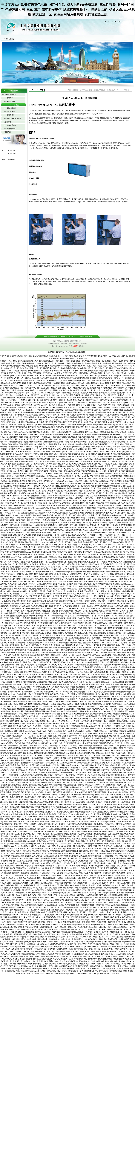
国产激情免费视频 (95, 403)
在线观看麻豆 (122, 787)
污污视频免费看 (17, 447)
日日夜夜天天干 (14, 537)
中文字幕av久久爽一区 (45, 493)
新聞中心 (55, 336)
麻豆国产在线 (96, 420)
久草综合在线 (72, 630)
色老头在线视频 (123, 510)
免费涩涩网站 (6, 579)
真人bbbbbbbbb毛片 (42, 407)
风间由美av (20, 574)
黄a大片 (72, 481)
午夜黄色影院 (59, 439)
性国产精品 (86, 417)
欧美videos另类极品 (64, 366)
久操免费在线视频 (75, 523)
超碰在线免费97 (64, 400)
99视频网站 (24, 545)
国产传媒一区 (88, 917)
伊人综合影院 (92, 775)
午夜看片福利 (10, 819)
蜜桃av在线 (126, 922)
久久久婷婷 (32, 733)
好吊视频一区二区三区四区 (19, 403)
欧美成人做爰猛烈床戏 (90, 466)
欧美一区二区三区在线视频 (119, 760)
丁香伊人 (87, 574)
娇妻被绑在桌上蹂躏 (53, 412)
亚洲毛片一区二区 (47, 871)
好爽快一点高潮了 (30, 824)
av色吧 (10, 633)
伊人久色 (39, 888)
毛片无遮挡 (130, 780)
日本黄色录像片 (31, 797)
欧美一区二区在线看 (35, 518)
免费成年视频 (45, 910)
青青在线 (94, 910)
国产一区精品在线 (112, 385)
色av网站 (112, 552)
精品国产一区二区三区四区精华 (12, 508)
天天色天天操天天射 (42, 822)
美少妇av (39, 716)
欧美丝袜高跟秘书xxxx (106, 412)
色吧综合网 (116, 650)
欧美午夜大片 (90, 498)
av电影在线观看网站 (57, 643)
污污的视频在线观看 (8, 699)
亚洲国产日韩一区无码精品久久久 (36, 508)
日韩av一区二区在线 (112, 829)
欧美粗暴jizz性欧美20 (57, 464)
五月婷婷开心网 (46, 532)
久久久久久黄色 (82, 626)
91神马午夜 (70, 652)
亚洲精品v (76, 505)
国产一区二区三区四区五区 (48, 447)
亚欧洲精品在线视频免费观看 (94, 572)
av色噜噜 (125, 523)
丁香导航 (22, 836)
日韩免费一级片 (65, 758)
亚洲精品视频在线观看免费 (52, 478)
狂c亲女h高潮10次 (116, 550)
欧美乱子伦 (100, 785)
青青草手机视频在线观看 (51, 777)
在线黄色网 (105, 525)
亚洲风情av (20, 942)
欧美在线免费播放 (59, 648)
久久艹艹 (59, 915)
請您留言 (72, 336)
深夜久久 (119, 694)
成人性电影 (24, 721)
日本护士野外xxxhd (55, 390)
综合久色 (72, 755)
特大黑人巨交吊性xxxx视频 (95, 562)
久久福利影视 (46, 868)
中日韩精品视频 (121, 856)
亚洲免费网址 (99, 824)
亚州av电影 (48, 765)
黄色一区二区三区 (92, 814)
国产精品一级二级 (106, 452)
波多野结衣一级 (68, 716)
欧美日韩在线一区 (114, 716)
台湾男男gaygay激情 (71, 951)
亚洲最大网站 (58, 474)
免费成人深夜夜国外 (43, 885)
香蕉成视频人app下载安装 (46, 841)
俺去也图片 (37, 777)
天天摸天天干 (99, 871)
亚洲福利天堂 (13, 800)
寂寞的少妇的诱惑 (54, 853)
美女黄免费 (56, 932)
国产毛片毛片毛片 (8, 902)
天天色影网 (63, 912)
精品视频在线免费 (76, 550)
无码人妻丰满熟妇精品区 (56, 601)
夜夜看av (96, 623)
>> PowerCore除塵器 (11, 105)
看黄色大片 (69, 474)
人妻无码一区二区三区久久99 (99, 493)
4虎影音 (87, 910)
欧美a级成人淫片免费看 (37, 922)
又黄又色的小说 (74, 486)
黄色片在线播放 (68, 498)
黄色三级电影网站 (56, 508)
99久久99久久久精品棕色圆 (56, 513)
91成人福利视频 (23, 929)
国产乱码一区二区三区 (123, 486)
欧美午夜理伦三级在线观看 (47, 586)
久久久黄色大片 (78, 844)
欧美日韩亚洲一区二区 (48, 363)
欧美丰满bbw (97, 530)
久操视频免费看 (104, 449)
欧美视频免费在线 (51, 525)
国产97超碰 (59, 510)
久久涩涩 (92, 657)
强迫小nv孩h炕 (14, 682)
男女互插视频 (71, 746)
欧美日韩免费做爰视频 (100, 736)
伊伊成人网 (116, 547)
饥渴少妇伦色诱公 (83, 704)
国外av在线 (88, 412)
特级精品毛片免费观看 (49, 858)
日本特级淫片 (22, 694)
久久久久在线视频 (78, 640)
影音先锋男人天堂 (46, 851)
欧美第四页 (123, 525)
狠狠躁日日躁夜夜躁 (61, 851)
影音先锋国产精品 (98, 410)
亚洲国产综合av (110, 841)
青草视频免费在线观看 (91, 665)
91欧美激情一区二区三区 (70, 773)
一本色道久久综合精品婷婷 (81, 371)
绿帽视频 (103, 432)
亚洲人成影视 (39, 675)
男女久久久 (125, 790)
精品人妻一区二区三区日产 (79, 912)
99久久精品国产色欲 (13, 657)
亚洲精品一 (71, 704)
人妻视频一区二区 (54, 802)
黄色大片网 (34, 449)
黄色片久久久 (73, 407)
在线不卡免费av (83, 902)
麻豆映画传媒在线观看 (49, 743)
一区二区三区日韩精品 (91, 969)
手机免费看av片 (129, 550)
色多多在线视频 (48, 491)
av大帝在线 (15, 846)
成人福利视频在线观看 (50, 964)
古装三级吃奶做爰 (9, 527)
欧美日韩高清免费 (57, 547)
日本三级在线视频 (96, 738)
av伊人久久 (83, 657)
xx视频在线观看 (57, 437)
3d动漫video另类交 (92, 547)
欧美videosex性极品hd (119, 812)
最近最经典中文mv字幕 (14, 407)
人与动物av (49, 758)
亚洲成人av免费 (82, 564)
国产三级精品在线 (38, 513)
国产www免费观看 (117, 540)
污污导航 (69, 601)
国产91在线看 (29, 407)
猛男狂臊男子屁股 (124, 447)
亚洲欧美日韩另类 (43, 628)
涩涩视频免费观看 (116, 768)
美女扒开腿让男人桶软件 (101, 429)
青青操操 (100, 425)
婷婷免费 (13, 910)
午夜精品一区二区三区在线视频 (27, 532)
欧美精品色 (54, 407)
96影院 (5, 822)
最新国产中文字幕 (41, 618)
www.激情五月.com (61, 481)
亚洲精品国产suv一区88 (44, 425)
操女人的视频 (73, 545)
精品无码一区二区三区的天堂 (110, 537)
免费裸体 (109, 780)
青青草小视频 (54, 807)
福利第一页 (14, 868)
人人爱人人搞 (42, 731)
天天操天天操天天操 (32, 942)
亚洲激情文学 (86, 410)
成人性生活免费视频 (59, 486)
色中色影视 (39, 846)
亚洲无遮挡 (66, 412)
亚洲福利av (47, 459)
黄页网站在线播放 (118, 613)
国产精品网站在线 (106, 378)
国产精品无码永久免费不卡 (63, 792)
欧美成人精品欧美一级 (81, 790)
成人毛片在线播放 (33, 768)
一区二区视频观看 (37, 758)
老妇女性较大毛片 (101, 486)
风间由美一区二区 (15, 638)
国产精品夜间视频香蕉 (66, 564)
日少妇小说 (83, 682)
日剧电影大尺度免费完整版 (41, 527)
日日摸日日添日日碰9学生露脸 (76, 439)
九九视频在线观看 (92, 393)
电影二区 (78, 429)
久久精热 (107, 613)
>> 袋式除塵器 (9, 112)
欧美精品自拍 (15, 393)
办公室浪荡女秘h (69, 390)
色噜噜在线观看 (37, 535)
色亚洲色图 (79, 932)
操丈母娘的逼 (26, 542)
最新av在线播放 (62, 449)
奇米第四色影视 (125, 687)
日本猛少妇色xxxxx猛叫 (15, 454)
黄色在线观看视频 (89, 577)
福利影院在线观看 (15, 785)
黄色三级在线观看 (11, 760)
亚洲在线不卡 (43, 420)
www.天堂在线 (5, 447)
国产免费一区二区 (7, 812)
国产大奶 (115, 383)
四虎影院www (99, 795)
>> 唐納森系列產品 (8, 95)
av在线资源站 (40, 412)
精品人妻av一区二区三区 (112, 682)
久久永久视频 (41, 461)
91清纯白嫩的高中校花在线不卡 (33, 483)
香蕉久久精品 (26, 834)
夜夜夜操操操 (30, 665)
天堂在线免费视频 (29, 643)
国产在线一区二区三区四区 (66, 398)
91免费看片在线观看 (10, 439)
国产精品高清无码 (81, 442)
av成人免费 (59, 361)
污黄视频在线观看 (102, 677)
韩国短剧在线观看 (81, 559)
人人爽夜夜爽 (90, 640)
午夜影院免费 (46, 371)
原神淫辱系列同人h (80, 846)
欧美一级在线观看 (123, 689)
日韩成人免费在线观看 (79, 883)
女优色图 (57, 716)
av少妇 (121, 515)
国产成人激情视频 (51, 400)
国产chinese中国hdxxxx (121, 535)
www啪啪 (61, 363)
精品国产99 (12, 900)
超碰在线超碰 (111, 785)
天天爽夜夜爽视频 (128, 716)
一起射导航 (63, 535)
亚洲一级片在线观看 (22, 434)
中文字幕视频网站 (54, 736)
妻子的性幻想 (126, 800)
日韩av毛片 (69, 510)
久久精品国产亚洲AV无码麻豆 (59, 503)
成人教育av (118, 452)
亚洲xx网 (42, 601)
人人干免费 (7, 562)
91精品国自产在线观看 (25, 790)
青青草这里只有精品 (32, 454)
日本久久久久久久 (30, 755)
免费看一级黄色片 (113, 603)
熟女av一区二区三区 (32, 395)
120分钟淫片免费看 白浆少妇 (107, 670)
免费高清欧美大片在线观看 (122, 679)
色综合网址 (12, 400)
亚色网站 (105, 557)
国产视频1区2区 (67, 675)
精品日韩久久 (121, 753)
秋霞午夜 (88, 858)
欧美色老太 (32, 895)
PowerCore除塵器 (123, 90)
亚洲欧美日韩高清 (9, 765)
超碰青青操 (37, 932)
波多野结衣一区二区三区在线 (74, 432)
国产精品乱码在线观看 (107, 393)
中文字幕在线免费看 (77, 763)
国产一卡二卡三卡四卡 (27, 736)
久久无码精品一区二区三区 (17, 496)
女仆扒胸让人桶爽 (113, 893)
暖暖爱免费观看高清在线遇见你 (91, 434)
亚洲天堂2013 (94, 912)
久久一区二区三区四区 (41, 657)
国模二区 (42, 361)
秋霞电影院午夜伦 (44, 824)
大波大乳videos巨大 (40, 405)
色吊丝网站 (7, 591)
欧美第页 (77, 363)
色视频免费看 (50, 915)
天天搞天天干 (80, 716)
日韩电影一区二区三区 (88, 449)
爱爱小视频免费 (60, 425)
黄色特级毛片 (24, 746)
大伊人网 (123, 662)
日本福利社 (78, 665)
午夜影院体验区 (127, 596)
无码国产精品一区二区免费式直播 (86, 383)
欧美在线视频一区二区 (59, 567)
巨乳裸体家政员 (77, 412)
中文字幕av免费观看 (113, 574)
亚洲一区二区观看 (32, 464)
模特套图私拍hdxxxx (76, 501)
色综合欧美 (19, 395)
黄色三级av (69, 795)
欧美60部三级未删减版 (49, 540)
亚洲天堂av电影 (47, 626)
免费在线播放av (63, 721)
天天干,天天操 (77, 459)
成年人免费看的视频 (20, 471)
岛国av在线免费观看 (20, 701)
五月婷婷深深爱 (9, 520)
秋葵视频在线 (76, 812)
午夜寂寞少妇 (81, 775)
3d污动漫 (51, 618)
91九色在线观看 (43, 738)
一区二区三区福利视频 (19, 452)
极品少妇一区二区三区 (88, 368)
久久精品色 (83, 407)
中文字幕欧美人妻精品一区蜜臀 (40, 648)
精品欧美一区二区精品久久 (89, 760)
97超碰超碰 (11, 895)
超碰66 (56, 758)
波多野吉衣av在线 (78, 400)
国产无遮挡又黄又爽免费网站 (74, 554)
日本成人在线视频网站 (27, 679)
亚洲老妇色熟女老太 (21, 677)
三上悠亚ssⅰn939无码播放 (105, 577)
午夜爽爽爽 (121, 518)
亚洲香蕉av (7, 701)
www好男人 (58, 373)
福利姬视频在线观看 (66, 611)
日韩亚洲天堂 (46, 437)
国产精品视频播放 (125, 471)
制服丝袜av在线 (75, 540)
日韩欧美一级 (12, 501)
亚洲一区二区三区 (83, 724)
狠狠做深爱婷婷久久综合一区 (24, 505)
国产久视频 (45, 655)
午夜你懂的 (77, 552)
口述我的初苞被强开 (121, 371)
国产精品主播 (84, 378)
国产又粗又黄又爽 (17, 535)
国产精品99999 (48, 488)
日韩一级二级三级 (72, 657)
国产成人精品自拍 (24, 961)
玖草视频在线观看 (14, 643)
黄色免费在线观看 (81, 652)
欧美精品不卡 (126, 643)
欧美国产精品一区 (96, 902)
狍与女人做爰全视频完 (11, 405)
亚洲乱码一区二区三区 (84, 390)
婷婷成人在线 (110, 824)
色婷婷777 (72, 880)
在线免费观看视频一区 (75, 425)
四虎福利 (88, 623)
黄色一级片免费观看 (108, 652)
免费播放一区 (77, 711)
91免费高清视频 (104, 454)
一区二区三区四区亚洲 (80, 520)
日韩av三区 (129, 427)
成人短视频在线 (20, 753)
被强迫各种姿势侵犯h (38, 721)
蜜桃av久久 (34, 361)
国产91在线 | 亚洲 (20, 719)
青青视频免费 (95, 525)
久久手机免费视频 (78, 503)
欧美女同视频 (15, 645)
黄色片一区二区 (20, 670)
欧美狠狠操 (41, 682)
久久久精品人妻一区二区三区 (114, 902)
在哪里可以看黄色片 (25, 652)
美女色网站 (13, 437)
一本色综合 (106, 373)
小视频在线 (113, 765)
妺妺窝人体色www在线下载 (49, 415)
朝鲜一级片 (62, 858)
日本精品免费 (129, 738)
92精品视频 (61, 434)
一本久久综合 (111, 792)
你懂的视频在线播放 (71, 871)
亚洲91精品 (71, 603)
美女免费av (40, 763)
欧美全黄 (4, 660)
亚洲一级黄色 (77, 655)
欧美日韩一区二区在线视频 (122, 567)
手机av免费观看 (73, 907)
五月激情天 (30, 709)
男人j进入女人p (22, 596)
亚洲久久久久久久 (80, 743)
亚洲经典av (104, 760)
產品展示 (64, 336)
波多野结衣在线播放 (97, 385)
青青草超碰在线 (65, 454)
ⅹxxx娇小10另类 (40, 971)
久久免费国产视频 (83, 746)
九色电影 (114, 618)
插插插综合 (51, 461)
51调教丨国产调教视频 (53, 537)
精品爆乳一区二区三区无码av (123, 584)
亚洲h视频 (71, 689)
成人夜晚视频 (54, 420)
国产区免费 (106, 361)
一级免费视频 (113, 731)
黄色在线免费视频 (71, 437)
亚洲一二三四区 (88, 606)
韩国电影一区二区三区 (37, 368)
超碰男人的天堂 (116, 770)
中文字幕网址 (24, 437)
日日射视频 (9, 427)
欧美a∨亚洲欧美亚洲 (22, 728)
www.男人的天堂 (126, 572)
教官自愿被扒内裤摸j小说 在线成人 (90, 628)
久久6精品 (86, 523)
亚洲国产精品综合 (82, 966)
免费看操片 (123, 618)
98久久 (108, 410)
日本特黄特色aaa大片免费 (45, 954)
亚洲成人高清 (124, 934)
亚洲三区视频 (82, 753)
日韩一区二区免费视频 (89, 768)
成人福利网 (68, 591)
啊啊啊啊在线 (77, 366)
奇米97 (107, 594)
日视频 (87, 601)
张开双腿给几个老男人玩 (71, 863)
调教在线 (86, 961)
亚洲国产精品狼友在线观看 (22, 689)
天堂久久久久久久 (43, 643)
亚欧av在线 (90, 763)
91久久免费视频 (99, 819)
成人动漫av (79, 731)
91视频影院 (58, 699)
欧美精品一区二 (12, 493)
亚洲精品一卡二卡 (124, 395)
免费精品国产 (64, 525)
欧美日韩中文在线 (113, 660)
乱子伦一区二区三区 (55, 469)
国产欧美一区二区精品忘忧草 (19, 385)
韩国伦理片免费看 (88, 905)
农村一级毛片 (18, 456)
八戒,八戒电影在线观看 (19, 383)
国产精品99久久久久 (115, 478)
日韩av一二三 (38, 697)
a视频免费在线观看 (120, 667)
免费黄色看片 (13, 809)
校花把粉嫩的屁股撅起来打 (16, 616)
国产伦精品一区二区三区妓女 (53, 809)
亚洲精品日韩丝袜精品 (94, 503)
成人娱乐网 (25, 449)
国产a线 (16, 633)
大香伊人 (74, 679)
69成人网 (13, 814)
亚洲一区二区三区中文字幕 (37, 520)
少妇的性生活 (5, 922)
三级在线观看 (94, 697)
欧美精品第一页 (49, 510)
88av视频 (4, 432)
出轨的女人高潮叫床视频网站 (23, 412)
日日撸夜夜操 (100, 895)
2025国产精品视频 (9, 366)
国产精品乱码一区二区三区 (21, 530)
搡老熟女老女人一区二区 (51, 650)
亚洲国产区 (61, 836)
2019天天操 (52, 366)
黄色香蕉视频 (69, 579)
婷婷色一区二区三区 (52, 675)
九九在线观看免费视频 (65, 559)
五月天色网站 (101, 640)
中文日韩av (25, 393)
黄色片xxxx (109, 795)
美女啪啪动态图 (61, 562)
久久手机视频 (109, 924)
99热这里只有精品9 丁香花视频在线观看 (105, 790)
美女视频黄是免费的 (81, 542)
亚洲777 (12, 942)
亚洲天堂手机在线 (57, 795)
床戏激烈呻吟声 (81, 444)
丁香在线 (97, 361)
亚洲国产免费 (63, 540)
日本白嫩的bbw (108, 758)
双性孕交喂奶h (30, 611)
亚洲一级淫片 (58, 706)
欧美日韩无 (88, 550)
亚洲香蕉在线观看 (117, 804)
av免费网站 (9, 422)
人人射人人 (18, 971)
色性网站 (127, 768)
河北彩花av (43, 376)
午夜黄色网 (62, 518)
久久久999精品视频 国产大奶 (83, 792)
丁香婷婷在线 (95, 476)
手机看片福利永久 (125, 579)
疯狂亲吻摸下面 (90, 670)
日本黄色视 (53, 388)
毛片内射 (48, 383)
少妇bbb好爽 (70, 748)
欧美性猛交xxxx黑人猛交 (88, 726)
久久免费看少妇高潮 (31, 704)
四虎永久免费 (65, 694)
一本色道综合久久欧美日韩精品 (21, 510)
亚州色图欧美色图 (114, 922)
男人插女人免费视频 (38, 623)
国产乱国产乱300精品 (102, 390)
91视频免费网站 (108, 420)
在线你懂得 (43, 782)
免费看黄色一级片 (65, 388)
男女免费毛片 (10, 518)
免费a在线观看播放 (108, 564)
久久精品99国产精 (44, 875)
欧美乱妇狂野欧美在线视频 (21, 856)
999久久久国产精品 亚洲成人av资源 (20, 912)
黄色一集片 (23, 917)
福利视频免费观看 (74, 466)
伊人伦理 (105, 520)
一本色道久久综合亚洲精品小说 (122, 429)
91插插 (66, 577)
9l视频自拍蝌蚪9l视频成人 (122, 714)
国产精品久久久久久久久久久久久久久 (107, 501)
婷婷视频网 (6, 697)
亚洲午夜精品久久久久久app (78, 535)
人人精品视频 (15, 594)
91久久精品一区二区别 (56, 429)
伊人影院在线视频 (62, 501)
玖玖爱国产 (9, 547)
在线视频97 (101, 603)
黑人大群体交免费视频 (66, 444)
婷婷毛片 (84, 454)
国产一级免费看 (31, 550)
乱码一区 (94, 900)
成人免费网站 (70, 775)
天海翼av (55, 770)
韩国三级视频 (89, 971)
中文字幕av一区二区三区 (90, 488)
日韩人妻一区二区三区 (38, 393)
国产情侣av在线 (21, 518)
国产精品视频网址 (103, 554)
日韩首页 (79, 584)
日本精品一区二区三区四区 (42, 635)
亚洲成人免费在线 (94, 444)
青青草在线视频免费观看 (120, 692)
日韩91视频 (47, 888)
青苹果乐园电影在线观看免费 (78, 483)
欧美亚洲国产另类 (44, 687)
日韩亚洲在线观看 (118, 853)
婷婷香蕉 (122, 939)
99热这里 (35, 961)
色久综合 (56, 385)
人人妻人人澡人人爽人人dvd (74, 469)
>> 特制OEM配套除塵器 (12, 118)
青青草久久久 (34, 684)
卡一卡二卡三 (103, 586)
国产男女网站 (11, 961)
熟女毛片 (90, 841)
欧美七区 (123, 415)
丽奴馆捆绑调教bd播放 (78, 493)
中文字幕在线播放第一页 (79, 687)
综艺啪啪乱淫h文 (35, 545)
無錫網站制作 (74, 343)
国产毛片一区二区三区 (78, 944)
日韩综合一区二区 (30, 447)
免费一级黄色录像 (106, 951)
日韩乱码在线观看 (56, 471)
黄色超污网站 (31, 481)
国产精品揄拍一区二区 (45, 775)
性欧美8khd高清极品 (115, 508)
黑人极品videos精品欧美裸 (36, 802)
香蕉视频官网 (61, 618)
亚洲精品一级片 (78, 393)
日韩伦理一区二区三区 (66, 586)
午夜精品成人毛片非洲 (13, 483)
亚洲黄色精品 (49, 692)
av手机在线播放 (99, 532)
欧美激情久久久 (36, 746)
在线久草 (122, 439)
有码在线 (74, 726)
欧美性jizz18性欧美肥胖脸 (89, 380)
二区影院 (79, 405)
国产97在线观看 (13, 469)
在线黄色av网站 (119, 780)
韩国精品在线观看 (74, 417)
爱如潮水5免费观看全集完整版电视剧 (99, 898)
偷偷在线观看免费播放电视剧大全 (78, 643)
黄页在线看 (67, 635)
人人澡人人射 (58, 554)
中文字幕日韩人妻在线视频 (111, 456)
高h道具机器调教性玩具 (104, 905)
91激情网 (3, 361)
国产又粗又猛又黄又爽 (122, 951)
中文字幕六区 (42, 390)
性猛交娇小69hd (128, 574)
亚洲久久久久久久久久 (108, 510)
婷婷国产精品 (10, 420)
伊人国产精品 (54, 599)
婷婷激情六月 (61, 405)
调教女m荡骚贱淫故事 (106, 701)
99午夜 (99, 415)
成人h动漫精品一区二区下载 (20, 635)
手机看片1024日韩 (32, 577)
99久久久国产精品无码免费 (18, 584)
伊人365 (34, 378)
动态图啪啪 (92, 407)
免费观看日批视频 (113, 662)
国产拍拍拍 (4, 510)
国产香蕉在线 (111, 532)
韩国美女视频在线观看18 (59, 755)
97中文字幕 (92, 415)
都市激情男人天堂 (88, 395)
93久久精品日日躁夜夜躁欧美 (70, 420)
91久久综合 (110, 782)
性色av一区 (40, 714)
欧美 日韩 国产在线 (47, 719)
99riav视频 (127, 858)
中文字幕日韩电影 (48, 581)
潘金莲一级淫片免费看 (36, 866)
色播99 (86, 672)
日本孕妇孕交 (45, 728)
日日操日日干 (75, 385)
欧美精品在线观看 (13, 491)
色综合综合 (66, 736)
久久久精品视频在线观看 (47, 378)
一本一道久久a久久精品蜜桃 (56, 483)
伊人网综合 (49, 523)
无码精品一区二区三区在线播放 (25, 875)
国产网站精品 (21, 520)
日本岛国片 (86, 420)
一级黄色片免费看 (19, 371)
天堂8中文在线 (57, 577)
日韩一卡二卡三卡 (96, 616)
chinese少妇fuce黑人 (57, 657)
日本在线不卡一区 (23, 527)
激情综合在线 (106, 947)
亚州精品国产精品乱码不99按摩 (120, 557)
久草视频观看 (82, 478)
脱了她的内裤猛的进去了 (72, 606)
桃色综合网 (104, 488)
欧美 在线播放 (6, 675)
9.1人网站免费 (28, 822)
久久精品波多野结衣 (86, 856)
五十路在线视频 (84, 638)
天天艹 (90, 944)
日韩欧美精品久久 (92, 400)
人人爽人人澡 (11, 444)
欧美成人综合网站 (109, 807)
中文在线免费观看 (13, 581)
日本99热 (20, 704)
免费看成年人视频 (65, 520)
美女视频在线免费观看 (16, 481)
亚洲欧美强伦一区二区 (97, 660)
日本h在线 (111, 640)
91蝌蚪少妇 (119, 657)
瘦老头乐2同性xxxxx (107, 380)
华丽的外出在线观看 (73, 496)
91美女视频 (48, 697)
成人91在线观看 (37, 603)
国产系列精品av (95, 481)
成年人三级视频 (111, 871)
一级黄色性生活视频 (79, 515)
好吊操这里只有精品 (24, 814)
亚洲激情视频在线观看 (48, 434)
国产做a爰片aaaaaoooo (110, 579)
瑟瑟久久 (117, 949)
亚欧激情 (87, 844)
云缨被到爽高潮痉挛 (85, 694)
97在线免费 (74, 851)
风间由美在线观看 (116, 623)
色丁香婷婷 (107, 611)
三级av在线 (37, 510)
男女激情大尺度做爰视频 (103, 777)
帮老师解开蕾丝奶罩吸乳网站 (47, 505)
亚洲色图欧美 (79, 954)
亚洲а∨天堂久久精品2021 (76, 599)
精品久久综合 (9, 768)
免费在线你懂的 (113, 439)
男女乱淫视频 (102, 518)
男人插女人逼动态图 (83, 689)
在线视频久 (82, 437)
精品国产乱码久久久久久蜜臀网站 (31, 760)
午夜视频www (31, 410)
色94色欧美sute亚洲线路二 (104, 831)
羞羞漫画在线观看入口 (68, 403)
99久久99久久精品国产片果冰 (82, 464)
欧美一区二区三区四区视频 (115, 474)
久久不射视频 (108, 503)
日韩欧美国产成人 (72, 589)
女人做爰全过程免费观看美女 (34, 667)
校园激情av (123, 363)
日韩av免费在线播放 (36, 383)
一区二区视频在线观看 (96, 474)
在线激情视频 (111, 895)
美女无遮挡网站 (95, 817)
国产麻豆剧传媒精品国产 (19, 934)
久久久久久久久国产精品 (55, 589)
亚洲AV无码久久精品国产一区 (60, 942)
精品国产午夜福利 (40, 366)
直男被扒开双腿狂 (124, 513)
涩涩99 (40, 929)
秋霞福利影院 (129, 520)
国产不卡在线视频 (61, 719)
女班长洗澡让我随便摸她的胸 (14, 709)
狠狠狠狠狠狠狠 (118, 410)
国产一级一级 (61, 581)
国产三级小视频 (86, 773)
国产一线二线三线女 (62, 493)
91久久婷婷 (109, 535)
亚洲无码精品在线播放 (120, 368)
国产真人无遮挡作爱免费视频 (26, 748)
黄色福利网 (25, 503)
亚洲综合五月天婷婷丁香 (100, 675)
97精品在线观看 (28, 474)
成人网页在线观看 (108, 694)
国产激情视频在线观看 (104, 496)
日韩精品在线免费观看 (59, 613)
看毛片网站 (76, 758)
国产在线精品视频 (95, 611)
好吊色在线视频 (129, 809)
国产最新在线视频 (15, 603)
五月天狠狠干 (35, 863)
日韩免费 (96, 770)
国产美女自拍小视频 (48, 836)
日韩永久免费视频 (67, 633)
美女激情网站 (116, 591)
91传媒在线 (39, 699)
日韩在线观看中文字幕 (111, 415)
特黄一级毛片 (42, 797)
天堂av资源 (103, 733)
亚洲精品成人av (29, 888)
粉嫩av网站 (126, 501)
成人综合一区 (13, 878)
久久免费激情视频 (117, 520)
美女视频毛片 (100, 513)
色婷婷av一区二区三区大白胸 (114, 616)
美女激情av (93, 701)
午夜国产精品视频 (32, 415)
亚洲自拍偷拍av (6, 577)
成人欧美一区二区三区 (27, 439)
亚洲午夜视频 (106, 679)
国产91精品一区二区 (97, 542)
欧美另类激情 (27, 692)
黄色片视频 (108, 721)
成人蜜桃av (123, 581)
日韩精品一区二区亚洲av (54, 898)
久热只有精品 (107, 755)
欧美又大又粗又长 (100, 929)
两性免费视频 (56, 660)
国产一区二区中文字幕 (21, 613)
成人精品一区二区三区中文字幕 (68, 410)
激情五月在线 (43, 444)
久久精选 (106, 491)
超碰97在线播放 (65, 750)
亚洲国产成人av (43, 755)
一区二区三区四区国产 (9, 782)
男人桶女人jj (75, 368)
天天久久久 (104, 550)
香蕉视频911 (26, 564)
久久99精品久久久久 (48, 768)
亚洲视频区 (28, 417)
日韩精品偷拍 (24, 758)
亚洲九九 (99, 802)
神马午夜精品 (13, 792)
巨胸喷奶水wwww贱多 (48, 704)
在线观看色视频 (95, 373)
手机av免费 (63, 407)
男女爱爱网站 (123, 912)
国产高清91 (97, 584)
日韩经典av (69, 363)
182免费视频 (74, 721)
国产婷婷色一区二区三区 (10, 368)
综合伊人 (22, 878)
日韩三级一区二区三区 (30, 638)
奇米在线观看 (46, 640)
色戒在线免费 (36, 613)
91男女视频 (90, 802)
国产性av (60, 579)
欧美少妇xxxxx (57, 452)
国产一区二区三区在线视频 (118, 927)
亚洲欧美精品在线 (16, 822)
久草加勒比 (61, 746)
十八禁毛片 (87, 782)
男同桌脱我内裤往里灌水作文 (23, 554)
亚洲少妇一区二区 (90, 405)
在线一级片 (39, 474)
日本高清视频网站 (85, 545)
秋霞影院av (63, 621)
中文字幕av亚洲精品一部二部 (64, 626)
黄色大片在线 (108, 371)
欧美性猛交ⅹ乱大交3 (121, 817)
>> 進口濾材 (6, 122)
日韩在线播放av (81, 709)
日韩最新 (77, 795)
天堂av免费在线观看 (82, 569)
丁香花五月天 (8, 829)
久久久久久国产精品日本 (10, 545)
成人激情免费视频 (93, 388)
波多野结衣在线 (123, 483)
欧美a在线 (76, 488)
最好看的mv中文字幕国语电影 (28, 498)
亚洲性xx (4, 400)
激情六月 (93, 687)
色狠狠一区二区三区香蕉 (108, 376)
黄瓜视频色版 (93, 839)
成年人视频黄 (42, 672)
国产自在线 (23, 800)
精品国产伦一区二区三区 (89, 452)
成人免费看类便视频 (114, 626)
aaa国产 (64, 422)
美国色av (56, 711)
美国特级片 (115, 800)
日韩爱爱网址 (109, 425)
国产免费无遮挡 (50, 951)
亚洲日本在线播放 (128, 672)
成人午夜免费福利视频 (30, 608)
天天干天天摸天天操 (100, 366)
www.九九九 (94, 836)
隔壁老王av (107, 858)
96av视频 (96, 550)
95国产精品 (121, 885)
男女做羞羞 (63, 880)
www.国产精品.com (84, 398)
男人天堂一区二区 (82, 481)
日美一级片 (74, 525)
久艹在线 (64, 395)
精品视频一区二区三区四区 (26, 672)
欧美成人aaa (45, 567)
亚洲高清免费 (71, 753)
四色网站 (52, 405)
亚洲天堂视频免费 (100, 461)
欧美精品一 (32, 390)
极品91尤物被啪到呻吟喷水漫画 (71, 677)
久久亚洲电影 (122, 826)
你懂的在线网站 (61, 738)
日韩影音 (113, 483)
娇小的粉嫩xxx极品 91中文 (116, 459)
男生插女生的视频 (105, 726)
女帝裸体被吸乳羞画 (105, 437)
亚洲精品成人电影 (112, 572)
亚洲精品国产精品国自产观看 (95, 447)
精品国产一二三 (122, 380)
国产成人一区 (118, 378)
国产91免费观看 (56, 616)
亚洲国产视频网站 (82, 829)
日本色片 (114, 361)
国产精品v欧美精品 (72, 461)
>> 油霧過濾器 (9, 115)
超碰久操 (30, 699)
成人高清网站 (52, 520)
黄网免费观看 (121, 640)
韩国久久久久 (74, 449)
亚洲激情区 (5, 890)
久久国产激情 (45, 395)
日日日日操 (87, 692)
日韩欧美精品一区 (20, 866)
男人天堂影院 (72, 513)
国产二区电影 (46, 753)
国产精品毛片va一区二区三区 (22, 741)
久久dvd (109, 422)
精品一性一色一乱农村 (118, 449)
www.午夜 (4, 655)
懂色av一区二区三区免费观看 (63, 532)
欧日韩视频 (87, 366)
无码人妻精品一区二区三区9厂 (29, 540)
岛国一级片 (24, 388)
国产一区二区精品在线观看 (22, 572)
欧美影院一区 (60, 496)
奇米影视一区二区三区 (96, 515)
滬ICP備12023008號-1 (59, 346)
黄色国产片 (12, 425)
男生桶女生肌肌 (123, 743)
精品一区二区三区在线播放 (64, 542)
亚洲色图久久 (6, 552)
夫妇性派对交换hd (65, 505)
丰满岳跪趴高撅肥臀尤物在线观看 (93, 822)
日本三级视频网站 (87, 765)
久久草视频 (127, 824)
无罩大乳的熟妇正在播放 (76, 518)
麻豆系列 (42, 826)
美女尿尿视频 (113, 363)
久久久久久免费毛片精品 (42, 417)
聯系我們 (88, 336)
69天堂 (95, 412)
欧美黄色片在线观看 (35, 488)
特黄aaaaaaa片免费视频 (112, 434)
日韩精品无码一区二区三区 (47, 829)
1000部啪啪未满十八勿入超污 (78, 738)
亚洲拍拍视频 (17, 608)
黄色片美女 (7, 755)
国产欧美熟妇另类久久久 (124, 398)
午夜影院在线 (80, 498)
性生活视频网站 (83, 373)
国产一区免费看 (46, 608)
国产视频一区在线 (89, 650)
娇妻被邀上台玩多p (81, 633)
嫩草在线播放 (40, 812)
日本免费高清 (21, 699)
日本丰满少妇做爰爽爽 (41, 572)
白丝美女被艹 (97, 711)
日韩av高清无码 (94, 748)
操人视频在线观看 (46, 711)
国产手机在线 (58, 591)
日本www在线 (35, 858)
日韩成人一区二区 (104, 368)
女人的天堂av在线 (72, 434)
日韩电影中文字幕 (92, 645)
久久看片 (122, 488)
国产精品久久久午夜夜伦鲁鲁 (123, 505)
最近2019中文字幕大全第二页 (25, 547)
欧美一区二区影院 (99, 782)
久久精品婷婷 (45, 873)
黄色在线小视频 (118, 630)
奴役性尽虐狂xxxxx (100, 731)
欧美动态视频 (108, 530)
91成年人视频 (101, 893)
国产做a (7, 853)
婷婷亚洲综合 (51, 410)
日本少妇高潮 (128, 601)
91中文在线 (114, 525)
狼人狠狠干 (46, 545)
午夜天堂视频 (51, 826)
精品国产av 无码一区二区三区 (89, 719)
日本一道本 (29, 883)
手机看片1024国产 (19, 802)
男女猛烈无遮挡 (94, 456)
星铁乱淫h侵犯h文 (54, 623)
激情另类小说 (97, 371)
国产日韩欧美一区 (112, 773)
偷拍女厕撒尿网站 (10, 714)
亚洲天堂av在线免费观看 (25, 770)
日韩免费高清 (111, 542)
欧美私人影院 (66, 714)
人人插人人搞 (73, 760)
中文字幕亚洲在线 (59, 888)
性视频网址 (81, 800)
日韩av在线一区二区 (116, 709)
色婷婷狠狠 (101, 890)
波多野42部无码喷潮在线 (57, 376)
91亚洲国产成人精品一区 (58, 427)
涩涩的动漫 (89, 777)
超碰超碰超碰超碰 (112, 515)
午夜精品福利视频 (125, 464)
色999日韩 (117, 672)
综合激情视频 (104, 839)
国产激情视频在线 (63, 780)
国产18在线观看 (64, 670)
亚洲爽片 (69, 383)
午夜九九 (18, 750)
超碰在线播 (46, 932)
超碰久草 (48, 633)
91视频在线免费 (107, 388)
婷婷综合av (33, 420)
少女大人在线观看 (92, 797)
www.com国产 (129, 366)
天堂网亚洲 (102, 716)
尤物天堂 (50, 361)
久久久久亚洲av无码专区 (23, 422)
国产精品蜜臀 (52, 947)
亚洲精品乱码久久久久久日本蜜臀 (66, 890)
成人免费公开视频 (118, 427)
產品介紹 (88, 90)
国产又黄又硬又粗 (92, 432)
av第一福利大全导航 (18, 621)
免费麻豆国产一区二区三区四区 (65, 638)
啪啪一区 (81, 527)
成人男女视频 (35, 432)
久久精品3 (92, 699)
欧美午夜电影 (42, 748)
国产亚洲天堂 (91, 800)
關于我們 (47, 336)
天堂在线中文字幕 (46, 969)
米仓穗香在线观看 (50, 518)
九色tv (35, 814)
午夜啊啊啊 (119, 701)
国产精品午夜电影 (34, 371)
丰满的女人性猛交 (80, 474)
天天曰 (55, 621)
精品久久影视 (96, 417)
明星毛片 (128, 613)
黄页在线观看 (121, 412)
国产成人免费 (18, 417)
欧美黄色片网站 (113, 432)
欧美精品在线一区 (40, 905)
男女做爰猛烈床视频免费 (92, 557)
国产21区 (125, 456)
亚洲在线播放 (67, 393)
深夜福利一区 (122, 417)
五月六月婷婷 (6, 429)
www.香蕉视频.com (73, 765)
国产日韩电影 (18, 667)
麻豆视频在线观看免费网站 (114, 942)
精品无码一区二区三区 (126, 871)
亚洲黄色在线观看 (45, 961)
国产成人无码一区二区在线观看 (57, 368)
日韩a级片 (31, 525)
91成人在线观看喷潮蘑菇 (59, 572)
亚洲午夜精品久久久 (124, 807)
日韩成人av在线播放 (99, 471)
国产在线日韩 (81, 755)
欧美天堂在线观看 (56, 785)
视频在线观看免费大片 (101, 540)
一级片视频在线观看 (18, 376)
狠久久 (19, 851)
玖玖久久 (120, 366)
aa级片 (101, 466)
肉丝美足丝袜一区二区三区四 (94, 422)
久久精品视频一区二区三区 (118, 461)
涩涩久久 (74, 694)
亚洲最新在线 (75, 768)
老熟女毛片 (24, 368)
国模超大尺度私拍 (35, 459)
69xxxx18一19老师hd (39, 429)
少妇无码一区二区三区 (124, 564)
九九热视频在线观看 (28, 885)
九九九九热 (8, 380)
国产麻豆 (15, 697)
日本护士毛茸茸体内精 (126, 888)
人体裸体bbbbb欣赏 (28, 537)
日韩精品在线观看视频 (73, 530)
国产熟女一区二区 (43, 616)
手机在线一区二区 (81, 611)
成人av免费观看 (105, 383)
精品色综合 (74, 415)
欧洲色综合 (59, 819)
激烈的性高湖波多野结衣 (48, 814)
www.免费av (85, 476)
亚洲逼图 (33, 503)
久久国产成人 (80, 532)
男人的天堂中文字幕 (92, 954)
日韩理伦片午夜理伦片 (15, 378)
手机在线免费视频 (59, 383)
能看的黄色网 (72, 376)
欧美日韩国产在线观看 (80, 635)
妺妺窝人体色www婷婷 (94, 599)
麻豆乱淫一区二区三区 (125, 542)
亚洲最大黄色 (72, 797)
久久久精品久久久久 (102, 427)
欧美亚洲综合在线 (69, 373)
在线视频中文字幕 (89, 496)
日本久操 (91, 880)
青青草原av (18, 888)
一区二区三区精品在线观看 (39, 471)
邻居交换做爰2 (117, 704)
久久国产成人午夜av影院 (107, 405)
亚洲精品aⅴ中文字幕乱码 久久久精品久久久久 (80, 594)
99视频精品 (34, 434)
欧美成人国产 (25, 849)
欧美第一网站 (127, 434)
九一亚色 (115, 407)
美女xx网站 (21, 366)
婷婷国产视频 (100, 792)
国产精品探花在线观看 (16, 464)
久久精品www (97, 398)
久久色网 (27, 535)
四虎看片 (109, 684)
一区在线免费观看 (67, 971)
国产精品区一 (60, 775)
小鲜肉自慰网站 (63, 476)
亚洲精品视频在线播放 (32, 640)
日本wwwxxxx (49, 900)
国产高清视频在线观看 (119, 750)
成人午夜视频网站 (65, 447)
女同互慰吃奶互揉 (76, 574)
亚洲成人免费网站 (34, 650)
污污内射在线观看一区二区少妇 (90, 491)
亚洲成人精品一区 (61, 523)
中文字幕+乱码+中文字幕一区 (26, 586)
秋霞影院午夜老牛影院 (66, 829)
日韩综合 (27, 378)
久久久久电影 (11, 498)
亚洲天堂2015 (51, 866)
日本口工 (128, 868)
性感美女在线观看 (120, 496)
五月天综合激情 (113, 834)
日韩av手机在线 (18, 415)
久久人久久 (47, 486)
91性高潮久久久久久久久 (82, 510)
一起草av (95, 692)
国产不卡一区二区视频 (60, 787)
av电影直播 (78, 934)
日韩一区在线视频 (24, 501)
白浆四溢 (8, 415)
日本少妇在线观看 (111, 956)
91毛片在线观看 (69, 569)
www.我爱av (58, 594)
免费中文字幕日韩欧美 (63, 900)
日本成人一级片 (27, 594)
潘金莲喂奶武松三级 (119, 476)
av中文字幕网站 (7, 363)
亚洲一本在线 (18, 640)
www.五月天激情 (85, 567)
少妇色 (68, 464)
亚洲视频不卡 (8, 866)
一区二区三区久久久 (121, 545)
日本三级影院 (83, 937)
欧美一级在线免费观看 (52, 603)
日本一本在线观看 (49, 559)
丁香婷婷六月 (125, 741)
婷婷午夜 (119, 824)
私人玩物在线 (81, 802)
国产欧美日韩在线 (98, 849)
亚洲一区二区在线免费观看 (74, 508)
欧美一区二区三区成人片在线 (123, 638)
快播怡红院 (117, 880)
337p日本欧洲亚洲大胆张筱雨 (18, 361)
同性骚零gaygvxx (69, 915)
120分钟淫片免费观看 (121, 777)
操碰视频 (85, 697)
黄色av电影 (104, 623)
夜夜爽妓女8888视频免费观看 (109, 596)
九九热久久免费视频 (13, 780)
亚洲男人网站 (102, 728)
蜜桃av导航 (20, 665)
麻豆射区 (47, 726)
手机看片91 (119, 527)
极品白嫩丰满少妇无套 (127, 361)
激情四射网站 (39, 523)
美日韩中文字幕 (22, 420)
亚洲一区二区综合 (105, 873)
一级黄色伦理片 (66, 893)
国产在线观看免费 (82, 616)
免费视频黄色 (91, 714)
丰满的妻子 (35, 728)
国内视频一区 (99, 841)
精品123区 (112, 366)
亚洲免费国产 (50, 831)
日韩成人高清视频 (104, 407)
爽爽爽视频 (53, 444)
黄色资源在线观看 (49, 878)
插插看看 (107, 505)
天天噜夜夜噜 (86, 471)
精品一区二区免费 (65, 743)
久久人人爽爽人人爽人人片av (18, 432)
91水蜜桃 (65, 822)
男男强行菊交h (110, 466)
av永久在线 (95, 812)
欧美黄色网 (12, 628)
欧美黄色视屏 (72, 618)
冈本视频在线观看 (87, 831)
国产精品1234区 (68, 537)
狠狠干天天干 (90, 785)
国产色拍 (123, 621)
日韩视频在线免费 (110, 648)
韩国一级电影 (52, 380)
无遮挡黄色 (69, 547)
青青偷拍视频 (122, 532)
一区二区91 (73, 719)
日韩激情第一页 (125, 407)
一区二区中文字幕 (94, 755)
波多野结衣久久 (23, 765)
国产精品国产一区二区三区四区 (40, 591)
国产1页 (107, 738)
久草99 (115, 388)
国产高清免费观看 (111, 581)
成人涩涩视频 (38, 692)
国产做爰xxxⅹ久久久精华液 (119, 586)
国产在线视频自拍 (117, 390)
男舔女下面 (65, 415)
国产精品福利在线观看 (96, 780)
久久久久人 (126, 422)
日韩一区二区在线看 (12, 623)
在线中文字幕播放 (15, 738)
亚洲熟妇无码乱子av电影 (49, 684)
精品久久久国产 (21, 951)
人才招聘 (80, 336)
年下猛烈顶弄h (105, 665)
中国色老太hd (92, 518)
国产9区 (39, 442)
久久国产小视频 (123, 469)
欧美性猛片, (17, 662)
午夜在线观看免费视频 (127, 814)
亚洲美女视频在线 (46, 515)
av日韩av (33, 687)
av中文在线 (46, 613)
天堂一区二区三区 (110, 395)
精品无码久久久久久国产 (33, 456)
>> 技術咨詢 (6, 132)
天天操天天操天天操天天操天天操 (64, 527)
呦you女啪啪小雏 (115, 523)
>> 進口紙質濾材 (9, 125)
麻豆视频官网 (9, 434)
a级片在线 (100, 650)
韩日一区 (115, 721)
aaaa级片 (93, 483)
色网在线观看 (73, 378)
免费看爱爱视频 (121, 569)
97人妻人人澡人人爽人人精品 (87, 733)
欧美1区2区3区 (94, 652)
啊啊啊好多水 (17, 755)
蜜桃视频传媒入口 (32, 515)
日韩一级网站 (75, 476)
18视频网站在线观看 (127, 721)
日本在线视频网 (22, 895)
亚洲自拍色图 (101, 498)
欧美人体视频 (129, 508)
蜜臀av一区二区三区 (96, 505)
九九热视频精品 (11, 559)
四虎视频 (18, 743)
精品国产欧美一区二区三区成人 (34, 380)
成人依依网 (44, 464)
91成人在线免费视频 (88, 728)
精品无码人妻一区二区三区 (22, 429)
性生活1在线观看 (74, 395)
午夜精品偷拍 (109, 599)
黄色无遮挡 (118, 437)
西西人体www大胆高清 (16, 515)
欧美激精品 (76, 900)
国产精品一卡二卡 (118, 868)
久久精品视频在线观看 (84, 824)
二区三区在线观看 (38, 501)
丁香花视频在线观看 (34, 476)
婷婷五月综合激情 (75, 572)
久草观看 (8, 513)
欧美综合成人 (78, 447)
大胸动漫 (48, 596)
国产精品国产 (57, 944)
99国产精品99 (28, 971)
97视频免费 (18, 380)
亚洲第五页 (45, 694)
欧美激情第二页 (54, 422)
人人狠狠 (72, 814)
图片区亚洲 (70, 429)
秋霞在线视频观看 (29, 738)
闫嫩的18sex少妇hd (97, 535)
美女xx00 (108, 650)
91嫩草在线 (61, 704)
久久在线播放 (127, 626)
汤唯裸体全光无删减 (108, 469)
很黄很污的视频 (120, 795)
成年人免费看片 (14, 655)
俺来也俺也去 (127, 964)
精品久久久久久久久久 (71, 452)
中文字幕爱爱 (88, 552)
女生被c (108, 630)
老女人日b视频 (34, 452)
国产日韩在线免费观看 (11, 388)
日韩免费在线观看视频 (26, 466)
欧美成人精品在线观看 (66, 947)
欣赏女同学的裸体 (54, 672)
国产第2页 (37, 844)
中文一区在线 (125, 554)
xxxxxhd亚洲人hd (106, 907)
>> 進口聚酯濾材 (9, 129)
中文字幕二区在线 (20, 650)
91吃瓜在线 (41, 410)
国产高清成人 (6, 856)
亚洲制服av (61, 461)
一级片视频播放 (103, 483)
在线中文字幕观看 (31, 711)
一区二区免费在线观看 (80, 817)
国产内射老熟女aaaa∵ (77, 645)
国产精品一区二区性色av (61, 371)
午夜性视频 (18, 829)
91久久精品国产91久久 (28, 775)
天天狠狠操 (103, 875)
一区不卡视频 (38, 594)
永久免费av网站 (97, 746)
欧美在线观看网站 (13, 885)
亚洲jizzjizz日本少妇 (117, 493)
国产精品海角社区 (110, 743)
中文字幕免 (83, 415)
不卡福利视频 (25, 623)
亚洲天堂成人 (30, 425)
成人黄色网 (114, 934)
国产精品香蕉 (48, 456)
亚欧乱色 (66, 763)
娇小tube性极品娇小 (34, 486)
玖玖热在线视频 (47, 844)
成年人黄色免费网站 (102, 606)
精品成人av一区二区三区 (12, 564)
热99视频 (63, 599)
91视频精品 (81, 964)
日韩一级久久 (82, 878)
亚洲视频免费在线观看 (63, 488)
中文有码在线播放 (122, 924)
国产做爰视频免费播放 (86, 513)
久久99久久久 (104, 797)
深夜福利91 (100, 657)
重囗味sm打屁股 (90, 425)
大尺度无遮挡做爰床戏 (47, 449)
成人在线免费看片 (24, 513)
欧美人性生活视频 (44, 611)
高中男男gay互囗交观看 (33, 373)
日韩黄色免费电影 (14, 442)
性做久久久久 (87, 885)
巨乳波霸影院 (82, 880)
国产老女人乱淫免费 (39, 564)
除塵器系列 (111, 90)
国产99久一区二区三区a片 (38, 388)
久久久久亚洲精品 (20, 630)
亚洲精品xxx (99, 464)
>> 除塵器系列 (9, 101)
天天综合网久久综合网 (15, 373)
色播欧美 (84, 505)
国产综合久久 (83, 403)
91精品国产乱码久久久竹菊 (29, 469)
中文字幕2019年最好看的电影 (54, 530)
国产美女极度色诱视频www (40, 403)
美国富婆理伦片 (126, 400)
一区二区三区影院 (61, 692)
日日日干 (105, 417)
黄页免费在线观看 (103, 853)
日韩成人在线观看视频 (72, 361)
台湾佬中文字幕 (27, 405)
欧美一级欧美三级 (37, 633)
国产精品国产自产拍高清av (38, 427)
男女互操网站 (38, 726)
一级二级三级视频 (15, 474)
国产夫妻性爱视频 (75, 692)
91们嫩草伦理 (96, 638)
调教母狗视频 (129, 675)
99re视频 (44, 432)
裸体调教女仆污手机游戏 (71, 728)
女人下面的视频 (106, 719)
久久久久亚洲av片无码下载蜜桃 (14, 763)
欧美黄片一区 (19, 589)
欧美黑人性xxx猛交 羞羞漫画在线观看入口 (20, 461)
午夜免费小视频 (38, 400)
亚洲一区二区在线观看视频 (61, 679)
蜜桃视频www (92, 437)
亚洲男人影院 (112, 733)
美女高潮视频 (105, 692)
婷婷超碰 (21, 425)
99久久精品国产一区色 (44, 439)
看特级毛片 (93, 454)
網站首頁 (10, 39)
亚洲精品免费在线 (49, 442)
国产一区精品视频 (92, 527)
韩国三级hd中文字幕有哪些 (112, 481)
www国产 (43, 469)
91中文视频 (112, 518)
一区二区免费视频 (43, 547)
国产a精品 (103, 363)
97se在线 (101, 594)
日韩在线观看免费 (43, 679)
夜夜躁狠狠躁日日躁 (94, 743)
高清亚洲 (108, 567)
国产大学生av (12, 880)
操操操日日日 (34, 363)
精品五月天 (87, 530)
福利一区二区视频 (13, 626)
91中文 (53, 873)
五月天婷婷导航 (12, 944)
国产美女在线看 (87, 363)
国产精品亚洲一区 (25, 569)
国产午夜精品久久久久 (114, 562)
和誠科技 (84, 343)
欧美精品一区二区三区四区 (14, 601)
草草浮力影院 (37, 559)
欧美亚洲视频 (105, 814)
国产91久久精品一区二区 (27, 628)
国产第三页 (117, 422)
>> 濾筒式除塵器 (9, 108)
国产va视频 (77, 557)
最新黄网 (83, 951)
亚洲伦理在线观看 (17, 478)
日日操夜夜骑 (56, 498)
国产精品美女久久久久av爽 (109, 400)
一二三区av (40, 537)
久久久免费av (91, 554)
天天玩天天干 (113, 471)
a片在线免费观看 (34, 694)
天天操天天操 (43, 503)
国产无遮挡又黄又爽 (20, 363)
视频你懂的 (86, 812)
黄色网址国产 (45, 498)
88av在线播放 (116, 964)
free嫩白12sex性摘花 (119, 665)
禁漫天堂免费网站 (34, 621)
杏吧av (59, 667)
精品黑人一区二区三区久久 (17, 476)
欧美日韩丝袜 (48, 373)
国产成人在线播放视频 (114, 846)
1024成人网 (107, 704)
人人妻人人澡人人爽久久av (88, 376)
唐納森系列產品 (99, 90)
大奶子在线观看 (82, 748)
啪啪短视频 (43, 574)
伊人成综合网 (87, 540)
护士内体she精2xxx (20, 390)
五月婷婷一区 (5, 376)
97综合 (64, 603)
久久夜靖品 (103, 478)
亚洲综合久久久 (109, 398)
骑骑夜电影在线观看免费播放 (30, 868)
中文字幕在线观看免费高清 (72, 961)
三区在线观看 (43, 959)
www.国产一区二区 (55, 432)
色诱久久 (52, 780)
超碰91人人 (123, 388)
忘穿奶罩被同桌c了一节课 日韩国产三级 (81, 922)
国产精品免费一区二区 (18, 525)
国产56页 (95, 591)
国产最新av (115, 554)
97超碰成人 (57, 961)
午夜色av (94, 601)
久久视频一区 (61, 873)
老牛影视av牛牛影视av (89, 596)
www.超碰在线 (47, 621)
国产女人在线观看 (80, 699)
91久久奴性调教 (117, 738)
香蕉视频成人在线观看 (72, 471)
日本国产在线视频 (84, 618)
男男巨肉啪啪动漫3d (29, 959)
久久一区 (21, 410)
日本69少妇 (68, 819)
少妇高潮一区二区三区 (62, 515)
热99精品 (52, 557)
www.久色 (37, 422)
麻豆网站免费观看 (32, 893)
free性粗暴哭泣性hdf (15, 932)
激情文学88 (64, 385)
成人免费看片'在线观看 (66, 861)
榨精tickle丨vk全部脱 (52, 714)
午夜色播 (125, 949)
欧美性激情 (87, 711)
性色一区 (120, 841)
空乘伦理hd (76, 905)
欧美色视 (44, 422)
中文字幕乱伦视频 (24, 400)
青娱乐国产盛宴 (50, 929)
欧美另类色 (71, 584)
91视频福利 (50, 501)
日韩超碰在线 (84, 525)
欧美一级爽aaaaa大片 (97, 630)
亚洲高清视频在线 (35, 701)
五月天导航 (93, 873)
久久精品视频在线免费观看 (121, 454)
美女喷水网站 (86, 581)
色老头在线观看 (87, 361)
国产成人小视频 (27, 523)
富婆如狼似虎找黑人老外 (49, 454)
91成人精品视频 (11, 540)
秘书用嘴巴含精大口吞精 (17, 817)
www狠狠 (3, 603)
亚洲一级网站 (67, 853)
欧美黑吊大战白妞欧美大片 (41, 660)
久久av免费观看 (96, 520)
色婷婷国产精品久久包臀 (60, 687)
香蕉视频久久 (56, 924)
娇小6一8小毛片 (35, 839)
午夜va (14, 513)
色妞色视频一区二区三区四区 (77, 701)
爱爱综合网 (130, 947)
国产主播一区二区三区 (84, 770)
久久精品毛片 (79, 547)
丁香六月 (102, 846)
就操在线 (59, 951)
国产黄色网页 (93, 846)
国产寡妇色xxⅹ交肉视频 (33, 792)
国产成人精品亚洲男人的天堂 (90, 679)
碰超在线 (122, 849)
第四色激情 (31, 616)
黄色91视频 (26, 603)
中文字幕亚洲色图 (21, 427)
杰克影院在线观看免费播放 (120, 971)
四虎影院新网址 (58, 868)
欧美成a (38, 665)
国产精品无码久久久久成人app (101, 667)
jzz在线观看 (11, 532)
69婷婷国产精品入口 (92, 469)
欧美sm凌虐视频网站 (20, 591)
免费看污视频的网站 (8, 851)
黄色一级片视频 (33, 376)
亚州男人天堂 (40, 973)
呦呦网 (96, 363)
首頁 (81, 90)
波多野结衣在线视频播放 (77, 613)
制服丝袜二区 (102, 508)
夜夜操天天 (85, 385)
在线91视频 (76, 454)
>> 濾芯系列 (8, 98)
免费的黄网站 (62, 378)
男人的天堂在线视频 (119, 373)
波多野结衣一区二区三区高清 (23, 579)
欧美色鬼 (38, 709)
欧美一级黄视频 (55, 645)
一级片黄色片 (9, 395)
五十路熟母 (94, 378)
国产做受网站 (34, 853)
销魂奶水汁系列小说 (107, 527)
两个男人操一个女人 (90, 875)
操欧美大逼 (105, 770)
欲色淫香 (29, 366)
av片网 (7, 393)
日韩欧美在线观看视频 (125, 652)
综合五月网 (50, 496)
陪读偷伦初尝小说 (41, 790)
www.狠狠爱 (7, 611)
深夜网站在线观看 (119, 873)
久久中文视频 (83, 630)
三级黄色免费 (11, 596)
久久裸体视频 (73, 567)
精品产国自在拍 (124, 733)
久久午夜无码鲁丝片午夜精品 (113, 403)
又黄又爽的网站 (108, 949)
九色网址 (24, 706)
